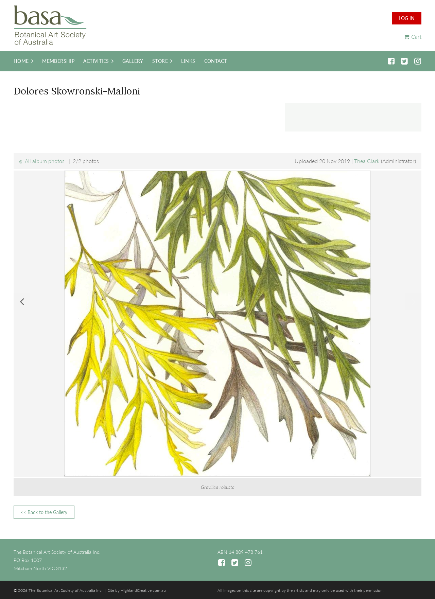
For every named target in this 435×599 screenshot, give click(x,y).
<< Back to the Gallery (44, 512)
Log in (407, 18)
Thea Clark (367, 161)
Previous (22, 301)
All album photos (45, 161)
